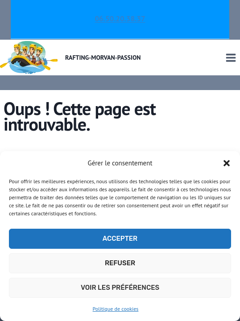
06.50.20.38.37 (120, 19)
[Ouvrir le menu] (230, 57)
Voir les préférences (120, 288)
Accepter (120, 239)
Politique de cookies (116, 308)
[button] (226, 163)
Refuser (120, 263)
